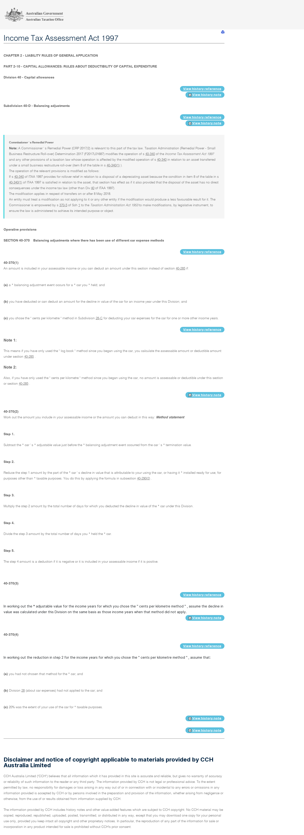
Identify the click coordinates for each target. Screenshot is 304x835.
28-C (99, 318)
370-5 (63, 205)
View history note (205, 94)
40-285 (180, 268)
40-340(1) (113, 165)
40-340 (150, 154)
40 (92, 188)
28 (23, 690)
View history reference (202, 89)
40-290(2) (143, 478)
